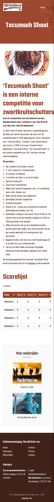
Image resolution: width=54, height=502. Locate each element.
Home (5, 448)
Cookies (31, 455)
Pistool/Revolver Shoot (27, 418)
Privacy (31, 451)
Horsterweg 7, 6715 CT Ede (39, 482)
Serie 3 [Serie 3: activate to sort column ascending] (42, 295)
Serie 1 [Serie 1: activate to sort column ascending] (20, 295)
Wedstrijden (8, 455)
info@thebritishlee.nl (37, 474)
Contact (31, 448)
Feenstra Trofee (27, 387)
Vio (31, 498)
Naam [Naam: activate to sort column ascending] (6, 295)
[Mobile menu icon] (45, 7)
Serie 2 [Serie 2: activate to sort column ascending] (31, 295)
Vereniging (7, 451)
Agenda (32, 263)
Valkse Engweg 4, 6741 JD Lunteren (14, 476)
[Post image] (27, 373)
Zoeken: (23, 286)
